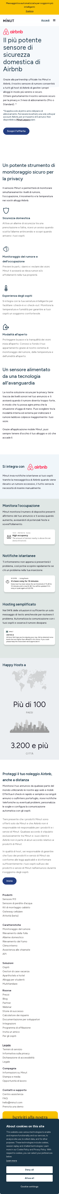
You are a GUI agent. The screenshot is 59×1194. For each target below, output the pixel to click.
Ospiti (6, 967)
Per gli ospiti (9, 1035)
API (5, 953)
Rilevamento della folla (15, 933)
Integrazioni (9, 1023)
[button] (54, 20)
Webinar (7, 1006)
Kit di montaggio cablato (16, 907)
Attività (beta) (11, 915)
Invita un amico (11, 1031)
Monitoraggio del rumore (16, 929)
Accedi (45, 20)
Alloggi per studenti (14, 979)
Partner (7, 1002)
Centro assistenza (13, 1094)
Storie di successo (13, 1011)
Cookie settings (29, 1186)
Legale (7, 1045)
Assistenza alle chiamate (16, 949)
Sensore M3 (9, 899)
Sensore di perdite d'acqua (17, 903)
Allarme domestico (13, 937)
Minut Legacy (23, 119)
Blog (5, 998)
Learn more (11, 1160)
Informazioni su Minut (15, 1072)
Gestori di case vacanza (16, 971)
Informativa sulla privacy (16, 1053)
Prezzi (6, 994)
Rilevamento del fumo (15, 941)
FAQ (5, 1098)
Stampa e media (11, 1076)
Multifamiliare (10, 983)
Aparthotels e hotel (14, 975)
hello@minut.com (12, 1102)
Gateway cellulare (13, 911)
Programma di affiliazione (17, 1027)
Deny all (29, 1169)
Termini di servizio (12, 1049)
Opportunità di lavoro (15, 1080)
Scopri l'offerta (16, 131)
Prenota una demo (13, 1106)
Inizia (9, 880)
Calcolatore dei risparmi (16, 1015)
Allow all (29, 1178)
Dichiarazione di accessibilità (18, 1057)
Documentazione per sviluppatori (21, 1019)
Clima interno (10, 945)
